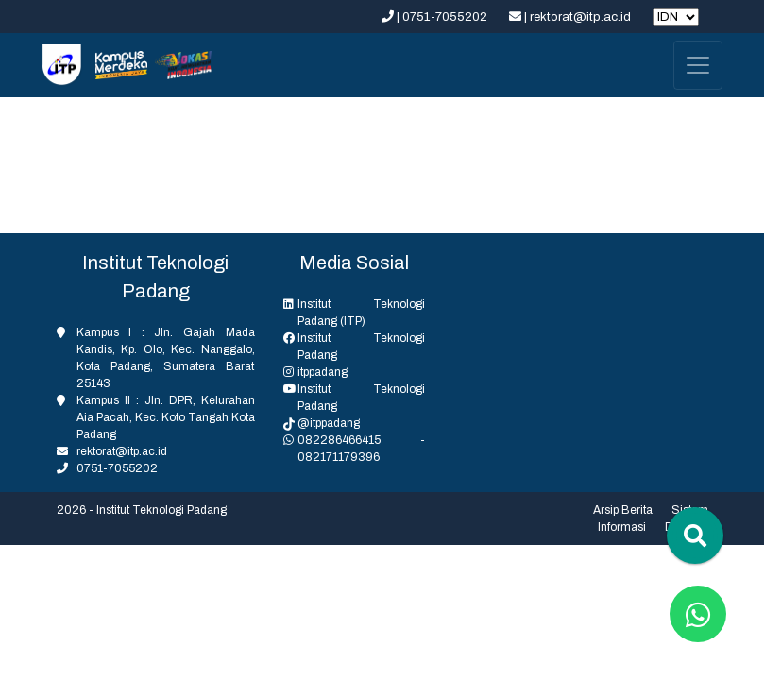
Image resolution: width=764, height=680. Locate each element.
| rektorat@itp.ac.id (571, 17)
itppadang (322, 372)
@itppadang (328, 423)
